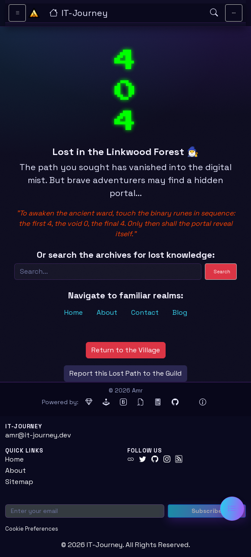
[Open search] (213, 12)
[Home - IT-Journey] (34, 13)
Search (222, 272)
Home (73, 312)
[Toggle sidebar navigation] (17, 13)
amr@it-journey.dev (38, 435)
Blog (180, 312)
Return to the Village (125, 349)
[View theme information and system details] (203, 402)
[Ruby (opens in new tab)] (89, 402)
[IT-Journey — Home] (126, 13)
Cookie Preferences (31, 528)
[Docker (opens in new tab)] (188, 402)
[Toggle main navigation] (233, 13)
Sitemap (19, 481)
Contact (145, 312)
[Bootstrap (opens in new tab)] (123, 402)
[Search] (107, 271)
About (107, 312)
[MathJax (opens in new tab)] (158, 402)
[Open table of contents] (232, 509)
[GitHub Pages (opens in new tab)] (175, 402)
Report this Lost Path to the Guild (125, 373)
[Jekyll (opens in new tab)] (106, 402)
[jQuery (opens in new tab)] (140, 402)
